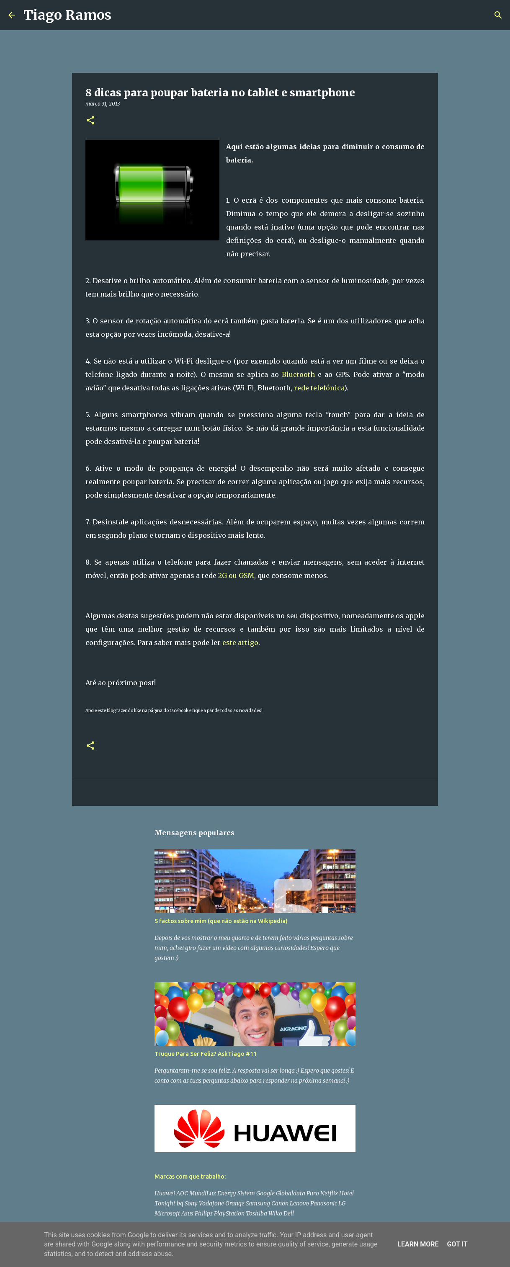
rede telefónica (318, 388)
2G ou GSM (236, 575)
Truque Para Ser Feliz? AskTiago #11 (206, 1053)
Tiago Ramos (67, 15)
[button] (90, 120)
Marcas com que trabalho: (190, 1176)
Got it (457, 1244)
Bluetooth (298, 374)
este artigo (240, 642)
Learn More (417, 1244)
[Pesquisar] (123, 15)
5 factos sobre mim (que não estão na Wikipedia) (221, 921)
